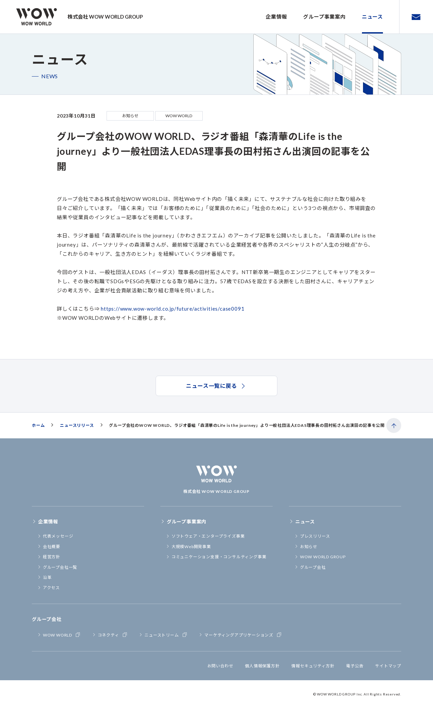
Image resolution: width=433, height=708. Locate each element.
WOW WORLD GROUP (320, 556)
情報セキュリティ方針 (312, 666)
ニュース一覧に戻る (216, 385)
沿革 (44, 577)
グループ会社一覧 (57, 567)
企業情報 (276, 17)
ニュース (372, 17)
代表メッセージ (55, 536)
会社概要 (48, 546)
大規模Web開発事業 (188, 546)
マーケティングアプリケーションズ (240, 634)
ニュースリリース (77, 425)
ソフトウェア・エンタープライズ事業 (205, 536)
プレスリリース (312, 536)
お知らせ (305, 546)
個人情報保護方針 (262, 666)
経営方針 (48, 556)
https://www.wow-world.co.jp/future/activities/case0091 (172, 309)
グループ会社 (310, 567)
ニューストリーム (163, 634)
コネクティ (110, 634)
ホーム (38, 425)
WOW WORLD (59, 634)
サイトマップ (388, 666)
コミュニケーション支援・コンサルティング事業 (216, 556)
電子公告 (354, 666)
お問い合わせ (220, 666)
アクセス (48, 587)
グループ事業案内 (324, 17)
